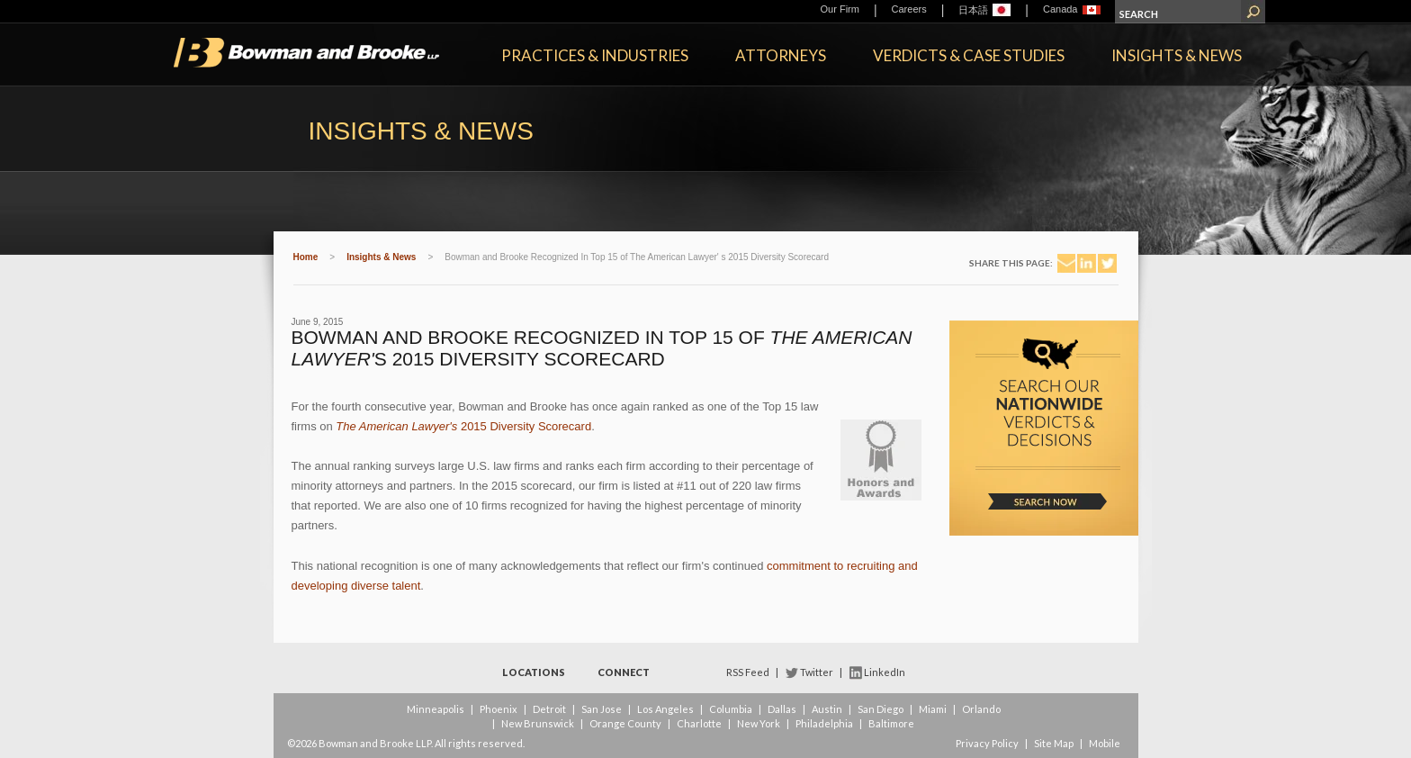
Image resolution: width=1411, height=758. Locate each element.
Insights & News (1176, 55)
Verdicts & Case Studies (969, 55)
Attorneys (780, 55)
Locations (533, 672)
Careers (909, 9)
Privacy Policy (987, 743)
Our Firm (840, 9)
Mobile (1104, 743)
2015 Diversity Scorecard (463, 426)
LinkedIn (884, 672)
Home (306, 257)
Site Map (1054, 743)
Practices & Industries (594, 55)
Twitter (816, 672)
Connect (624, 672)
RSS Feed (747, 672)
